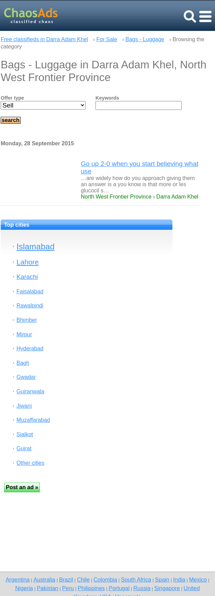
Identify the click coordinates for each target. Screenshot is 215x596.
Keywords (107, 98)
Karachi (27, 276)
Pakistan (47, 588)
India (179, 579)
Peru (68, 588)
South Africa (136, 579)
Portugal (119, 588)
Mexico (198, 579)
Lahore (27, 262)
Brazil (66, 579)
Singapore (167, 588)
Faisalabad (29, 291)
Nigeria (24, 588)
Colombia (105, 579)
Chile (83, 579)
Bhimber (26, 320)
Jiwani (24, 406)
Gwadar (26, 377)
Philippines (91, 588)
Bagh (22, 363)
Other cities (30, 463)
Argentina (17, 579)
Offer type (12, 98)
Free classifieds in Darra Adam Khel (44, 39)
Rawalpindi (29, 305)
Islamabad (35, 246)
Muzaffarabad (33, 420)
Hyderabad (29, 348)
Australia (44, 579)
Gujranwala (30, 391)
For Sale (107, 39)
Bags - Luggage (144, 39)
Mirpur (24, 334)
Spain (162, 579)
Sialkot (24, 434)
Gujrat (24, 448)
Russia (141, 588)
